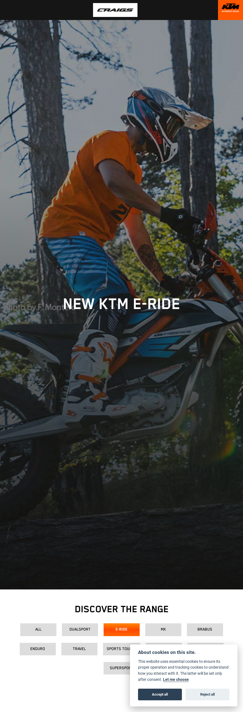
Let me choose (176, 679)
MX (163, 629)
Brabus (204, 629)
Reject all (207, 694)
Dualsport (80, 629)
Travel (79, 649)
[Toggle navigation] (6, 10)
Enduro (37, 649)
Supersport (122, 668)
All (38, 629)
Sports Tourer (122, 649)
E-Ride (121, 629)
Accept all (160, 694)
